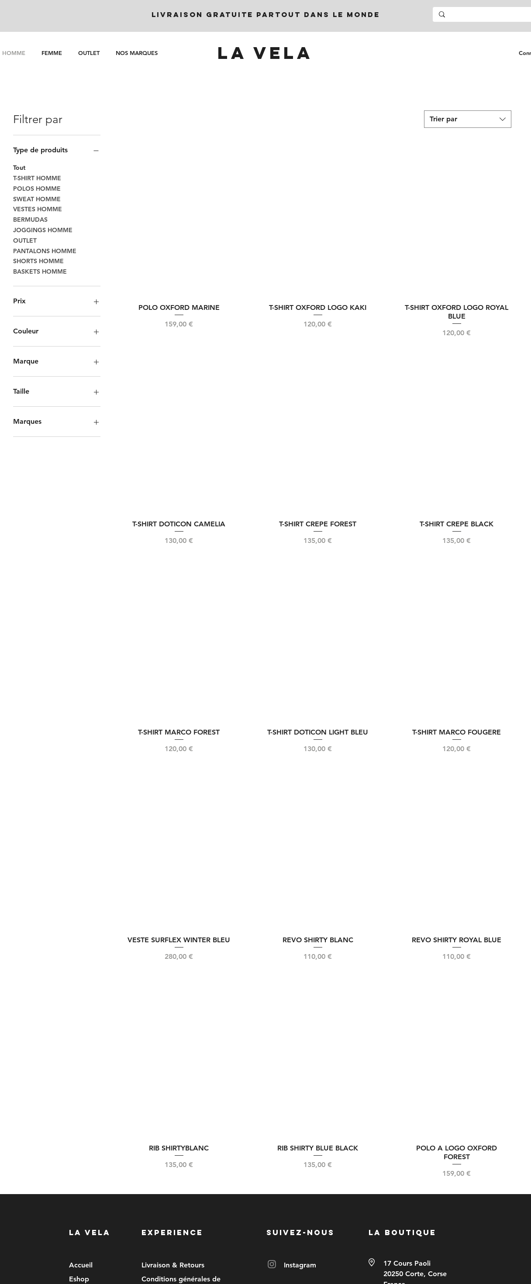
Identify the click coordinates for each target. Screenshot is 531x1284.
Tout (19, 167)
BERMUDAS (30, 219)
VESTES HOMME (37, 208)
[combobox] (467, 119)
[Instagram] (271, 1264)
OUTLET (25, 240)
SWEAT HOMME (37, 198)
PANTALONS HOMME (44, 250)
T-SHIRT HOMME (37, 177)
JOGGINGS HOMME (42, 229)
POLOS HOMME (37, 188)
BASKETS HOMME (40, 271)
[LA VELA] (265, 53)
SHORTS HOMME (38, 260)
